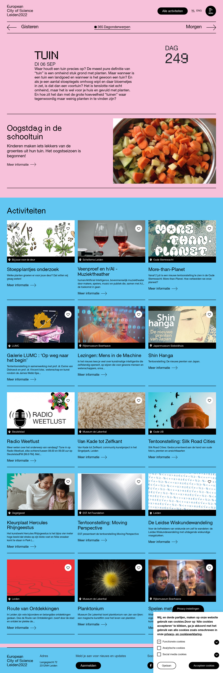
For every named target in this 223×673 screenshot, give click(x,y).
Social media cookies (174, 654)
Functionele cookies (174, 642)
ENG (199, 11)
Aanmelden (88, 666)
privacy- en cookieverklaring (183, 634)
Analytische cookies (174, 648)
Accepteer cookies (204, 666)
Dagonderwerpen (112, 27)
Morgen (201, 27)
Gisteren (23, 27)
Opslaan (166, 666)
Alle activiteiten (172, 11)
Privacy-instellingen (188, 609)
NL (193, 11)
